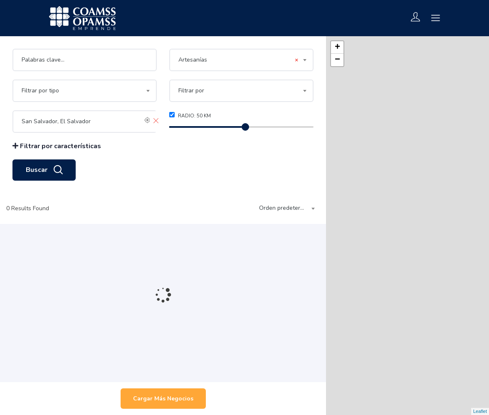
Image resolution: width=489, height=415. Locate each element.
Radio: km (190, 115)
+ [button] (337, 47)
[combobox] (241, 60)
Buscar (44, 170)
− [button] (337, 60)
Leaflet (480, 411)
